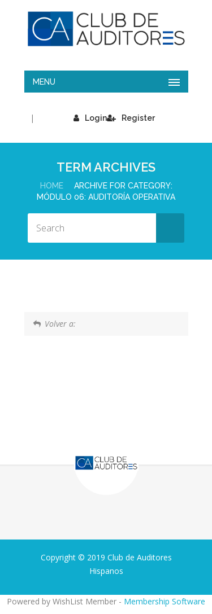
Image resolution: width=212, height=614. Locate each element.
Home (51, 185)
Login (90, 117)
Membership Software (164, 601)
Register (131, 117)
